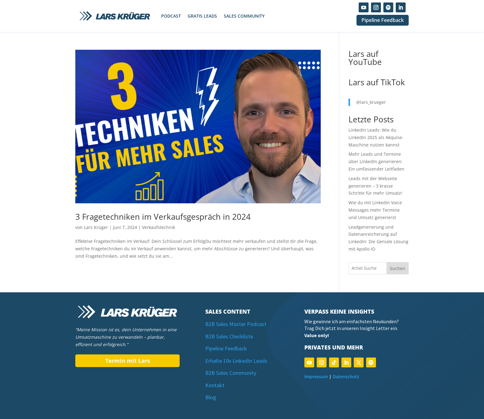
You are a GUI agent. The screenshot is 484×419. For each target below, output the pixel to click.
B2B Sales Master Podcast (235, 324)
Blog (210, 397)
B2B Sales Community (230, 372)
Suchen (397, 268)
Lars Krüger (96, 227)
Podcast (171, 16)
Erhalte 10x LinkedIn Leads (236, 360)
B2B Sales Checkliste (229, 336)
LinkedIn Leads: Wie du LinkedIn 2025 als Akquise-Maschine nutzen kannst (375, 137)
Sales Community (244, 16)
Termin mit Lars (127, 360)
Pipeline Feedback (382, 20)
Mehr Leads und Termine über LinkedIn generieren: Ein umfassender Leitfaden (376, 161)
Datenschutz (346, 376)
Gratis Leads (202, 16)
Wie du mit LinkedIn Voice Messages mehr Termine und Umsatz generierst (375, 210)
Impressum (316, 376)
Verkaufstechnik (158, 227)
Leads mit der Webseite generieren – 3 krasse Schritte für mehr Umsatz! (375, 186)
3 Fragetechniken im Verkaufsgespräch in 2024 (163, 216)
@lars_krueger (371, 102)
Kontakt (214, 385)
